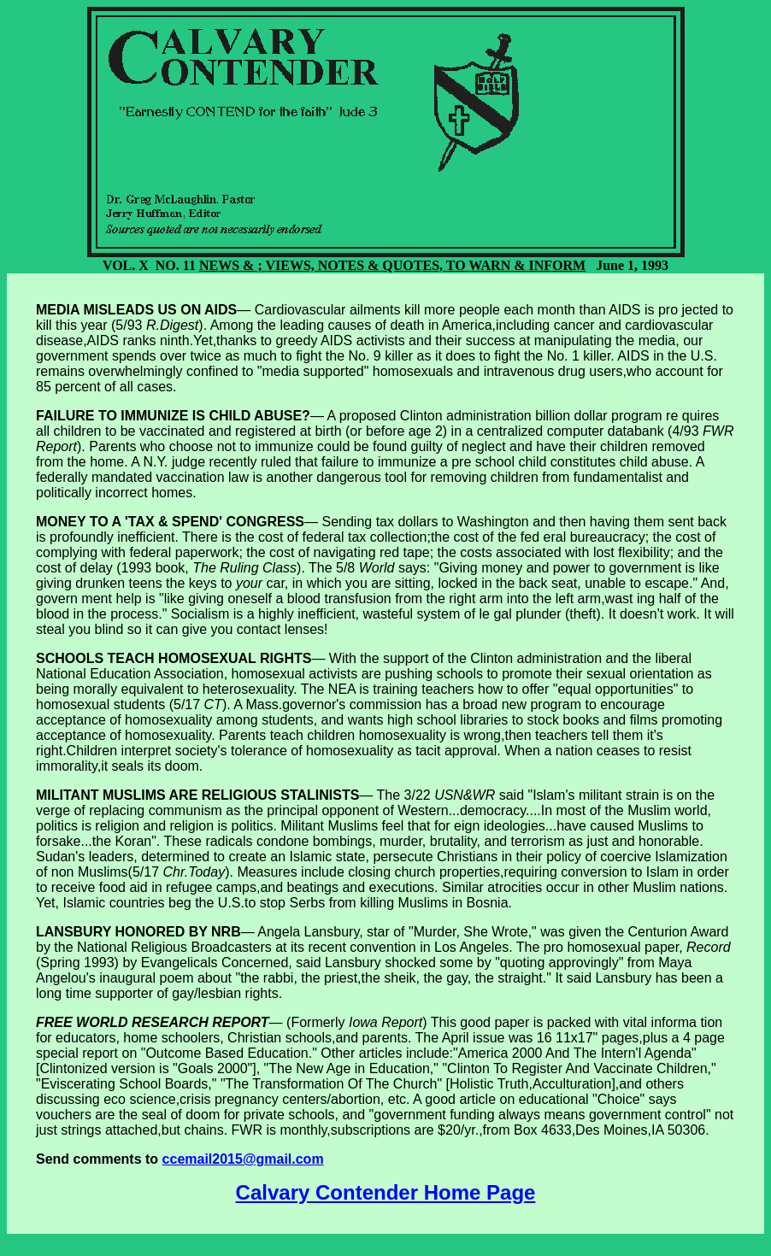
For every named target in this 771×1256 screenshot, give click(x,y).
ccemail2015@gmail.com (243, 1159)
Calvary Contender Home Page (386, 1192)
